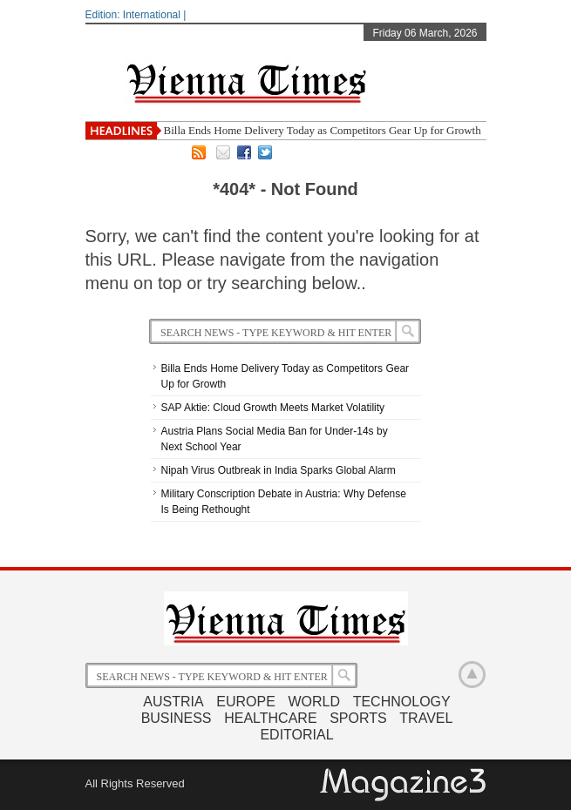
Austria (173, 701)
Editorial (296, 734)
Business (176, 718)
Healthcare (270, 718)
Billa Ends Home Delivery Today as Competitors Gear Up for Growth (322, 130)
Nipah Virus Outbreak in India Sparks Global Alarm (278, 470)
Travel (425, 718)
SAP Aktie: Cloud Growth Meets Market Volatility (273, 408)
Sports (358, 718)
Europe (245, 701)
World (314, 701)
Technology (402, 701)
